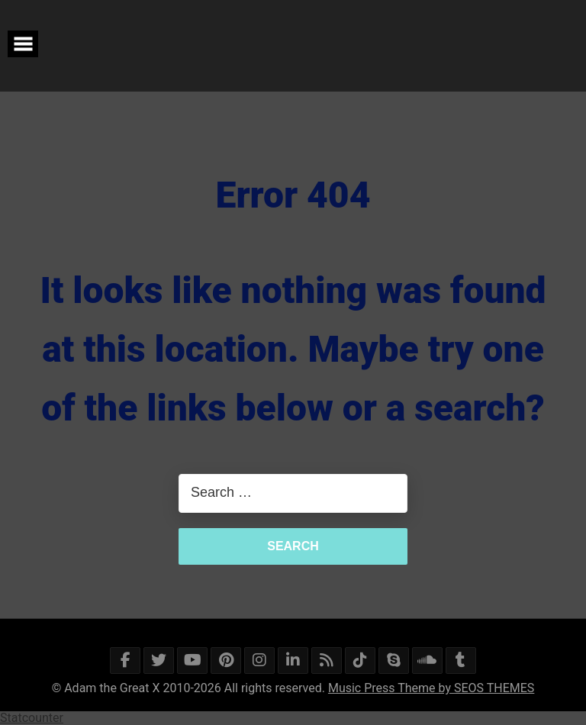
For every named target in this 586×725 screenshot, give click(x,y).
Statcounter (31, 717)
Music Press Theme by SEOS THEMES (431, 688)
